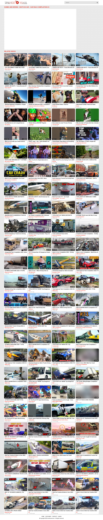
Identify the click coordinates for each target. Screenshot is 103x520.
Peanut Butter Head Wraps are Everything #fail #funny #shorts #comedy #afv (63, 141)
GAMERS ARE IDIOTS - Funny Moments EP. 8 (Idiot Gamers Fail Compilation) (87, 67)
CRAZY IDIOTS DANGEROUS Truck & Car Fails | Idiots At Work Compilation (86, 455)
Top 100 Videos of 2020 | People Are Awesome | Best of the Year (85, 141)
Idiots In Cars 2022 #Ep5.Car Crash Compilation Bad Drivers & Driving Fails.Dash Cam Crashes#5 (85, 363)
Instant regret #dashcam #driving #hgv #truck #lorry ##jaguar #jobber (39, 418)
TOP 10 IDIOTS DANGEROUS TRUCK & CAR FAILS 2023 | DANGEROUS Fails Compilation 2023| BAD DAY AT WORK (16, 474)
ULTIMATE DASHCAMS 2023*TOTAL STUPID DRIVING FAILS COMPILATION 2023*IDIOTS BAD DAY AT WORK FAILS (15, 400)
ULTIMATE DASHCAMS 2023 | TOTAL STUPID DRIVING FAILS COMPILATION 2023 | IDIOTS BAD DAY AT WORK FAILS (86, 289)
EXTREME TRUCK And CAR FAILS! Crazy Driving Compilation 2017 (86, 215)
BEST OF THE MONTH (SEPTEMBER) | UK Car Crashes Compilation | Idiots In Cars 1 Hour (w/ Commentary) (16, 437)
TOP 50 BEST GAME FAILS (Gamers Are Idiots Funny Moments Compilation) (39, 67)
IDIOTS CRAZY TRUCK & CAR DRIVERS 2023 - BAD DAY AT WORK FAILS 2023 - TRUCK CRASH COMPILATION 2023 (39, 455)
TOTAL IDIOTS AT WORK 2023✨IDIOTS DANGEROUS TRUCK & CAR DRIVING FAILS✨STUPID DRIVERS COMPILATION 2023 (86, 178)
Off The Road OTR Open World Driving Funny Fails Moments (15, 418)
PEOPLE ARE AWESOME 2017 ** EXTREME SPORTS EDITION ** (16, 160)
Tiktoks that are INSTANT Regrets (37, 123)
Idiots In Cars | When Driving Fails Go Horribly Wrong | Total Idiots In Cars (62, 308)
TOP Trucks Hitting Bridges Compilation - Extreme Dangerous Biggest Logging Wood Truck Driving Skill (87, 381)
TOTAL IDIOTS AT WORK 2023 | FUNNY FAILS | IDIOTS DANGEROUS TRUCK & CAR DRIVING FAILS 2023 (87, 197)
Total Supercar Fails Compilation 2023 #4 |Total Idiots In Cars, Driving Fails (15, 363)
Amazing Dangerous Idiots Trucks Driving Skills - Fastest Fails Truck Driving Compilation (39, 363)
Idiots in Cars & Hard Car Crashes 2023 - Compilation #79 (87, 492)
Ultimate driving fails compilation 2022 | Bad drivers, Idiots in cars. (15, 289)
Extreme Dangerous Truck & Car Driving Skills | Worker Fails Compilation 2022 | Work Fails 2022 (15, 234)
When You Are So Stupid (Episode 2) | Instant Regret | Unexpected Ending (38, 160)
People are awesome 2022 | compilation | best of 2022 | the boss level (39, 104)
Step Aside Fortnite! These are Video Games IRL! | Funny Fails (85, 104)
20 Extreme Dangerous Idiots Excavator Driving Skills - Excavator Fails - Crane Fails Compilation (62, 271)
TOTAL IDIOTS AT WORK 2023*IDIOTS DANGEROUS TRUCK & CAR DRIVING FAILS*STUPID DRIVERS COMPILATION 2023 (15, 197)
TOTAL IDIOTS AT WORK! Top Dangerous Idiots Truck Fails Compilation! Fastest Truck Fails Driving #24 (63, 381)
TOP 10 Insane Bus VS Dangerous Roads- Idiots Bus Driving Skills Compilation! (39, 252)
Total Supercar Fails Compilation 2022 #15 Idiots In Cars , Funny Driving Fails (63, 363)
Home (43, 516)
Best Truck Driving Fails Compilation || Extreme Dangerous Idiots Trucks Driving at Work (87, 344)
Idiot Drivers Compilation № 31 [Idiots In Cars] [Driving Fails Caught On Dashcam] (87, 326)
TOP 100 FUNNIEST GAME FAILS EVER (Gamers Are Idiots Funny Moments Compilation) (14, 67)
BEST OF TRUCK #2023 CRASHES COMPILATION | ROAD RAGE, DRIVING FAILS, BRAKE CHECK (86, 400)
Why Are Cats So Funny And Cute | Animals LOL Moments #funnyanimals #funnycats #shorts (87, 123)
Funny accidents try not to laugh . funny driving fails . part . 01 (62, 400)
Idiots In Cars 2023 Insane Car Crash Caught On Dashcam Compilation (62, 455)
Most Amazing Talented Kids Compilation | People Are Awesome (40, 86)
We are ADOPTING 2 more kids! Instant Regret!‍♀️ (62, 86)
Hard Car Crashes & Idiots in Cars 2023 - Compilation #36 (39, 437)
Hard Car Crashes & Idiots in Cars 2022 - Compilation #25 (39, 511)
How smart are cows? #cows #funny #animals (62, 123)
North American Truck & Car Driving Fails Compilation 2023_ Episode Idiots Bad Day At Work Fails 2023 (63, 178)
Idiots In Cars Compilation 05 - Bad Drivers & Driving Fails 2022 (63, 326)
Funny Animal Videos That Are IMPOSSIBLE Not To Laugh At (60, 104)
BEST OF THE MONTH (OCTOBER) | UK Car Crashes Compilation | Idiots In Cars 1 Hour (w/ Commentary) (40, 474)
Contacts (54, 516)
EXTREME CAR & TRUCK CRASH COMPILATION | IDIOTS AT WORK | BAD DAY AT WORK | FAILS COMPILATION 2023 (15, 511)
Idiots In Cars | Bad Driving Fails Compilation (37, 308)
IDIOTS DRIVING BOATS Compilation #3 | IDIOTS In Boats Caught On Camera (86, 308)
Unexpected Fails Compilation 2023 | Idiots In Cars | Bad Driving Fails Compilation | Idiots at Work (16, 252)
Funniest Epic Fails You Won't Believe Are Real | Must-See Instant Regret (87, 86)
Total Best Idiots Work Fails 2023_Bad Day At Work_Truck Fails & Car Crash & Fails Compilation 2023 (63, 437)
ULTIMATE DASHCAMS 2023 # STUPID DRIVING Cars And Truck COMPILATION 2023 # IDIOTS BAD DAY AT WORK (15, 271)
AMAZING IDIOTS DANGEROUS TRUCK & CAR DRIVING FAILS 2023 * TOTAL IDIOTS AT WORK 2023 (15, 215)
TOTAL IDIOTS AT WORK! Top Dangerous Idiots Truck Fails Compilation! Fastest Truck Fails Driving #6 (39, 381)
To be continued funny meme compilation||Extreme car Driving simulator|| (61, 234)
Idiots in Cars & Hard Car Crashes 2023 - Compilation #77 (63, 511)
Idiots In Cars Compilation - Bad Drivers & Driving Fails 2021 (87, 252)
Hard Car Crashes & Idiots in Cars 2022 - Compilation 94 (15, 455)
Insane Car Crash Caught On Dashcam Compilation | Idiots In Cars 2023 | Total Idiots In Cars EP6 (86, 437)
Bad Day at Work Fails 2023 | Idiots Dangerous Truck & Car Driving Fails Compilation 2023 (38, 178)
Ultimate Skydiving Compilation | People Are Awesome (15, 104)
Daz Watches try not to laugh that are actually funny (14, 123)
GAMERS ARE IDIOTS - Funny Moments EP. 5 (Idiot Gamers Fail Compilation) (16, 86)
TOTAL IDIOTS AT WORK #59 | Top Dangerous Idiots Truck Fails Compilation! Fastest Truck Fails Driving (63, 344)
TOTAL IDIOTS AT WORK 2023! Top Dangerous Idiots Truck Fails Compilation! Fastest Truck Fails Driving (40, 326)
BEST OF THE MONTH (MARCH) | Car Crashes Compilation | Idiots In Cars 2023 (15, 492)
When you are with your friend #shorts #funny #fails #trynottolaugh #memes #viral (15, 141)
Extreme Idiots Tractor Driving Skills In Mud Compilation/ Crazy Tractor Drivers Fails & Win (15, 326)
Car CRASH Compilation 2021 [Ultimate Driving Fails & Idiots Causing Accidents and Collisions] (39, 215)
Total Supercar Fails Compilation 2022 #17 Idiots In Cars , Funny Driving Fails (87, 271)
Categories (48, 516)
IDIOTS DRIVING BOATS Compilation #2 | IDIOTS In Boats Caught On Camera (39, 344)
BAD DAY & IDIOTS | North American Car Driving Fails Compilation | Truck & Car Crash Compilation (39, 197)
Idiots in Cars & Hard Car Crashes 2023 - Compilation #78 (87, 511)
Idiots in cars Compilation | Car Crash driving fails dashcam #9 (14, 178)
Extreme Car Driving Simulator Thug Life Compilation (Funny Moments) (39, 234)
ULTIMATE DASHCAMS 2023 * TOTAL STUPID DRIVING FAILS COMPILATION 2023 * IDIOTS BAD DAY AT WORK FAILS (15, 344)
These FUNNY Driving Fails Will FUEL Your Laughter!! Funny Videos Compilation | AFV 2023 (63, 418)
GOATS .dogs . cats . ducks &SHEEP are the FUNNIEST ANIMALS (39, 141)
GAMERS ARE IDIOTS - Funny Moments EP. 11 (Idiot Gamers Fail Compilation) (63, 67)
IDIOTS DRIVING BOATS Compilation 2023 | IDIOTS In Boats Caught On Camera (16, 381)
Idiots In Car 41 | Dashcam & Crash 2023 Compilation (86, 418)
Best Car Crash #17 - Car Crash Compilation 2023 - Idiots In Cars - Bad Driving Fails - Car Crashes (62, 197)
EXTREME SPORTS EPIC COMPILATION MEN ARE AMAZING (86, 160)
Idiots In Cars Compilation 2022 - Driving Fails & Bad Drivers (63, 252)
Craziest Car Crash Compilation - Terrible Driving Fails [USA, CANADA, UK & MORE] (87, 234)
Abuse (60, 516)
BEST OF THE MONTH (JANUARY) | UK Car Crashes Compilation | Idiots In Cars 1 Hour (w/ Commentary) (87, 474)
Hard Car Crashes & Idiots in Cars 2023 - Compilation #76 (63, 492)
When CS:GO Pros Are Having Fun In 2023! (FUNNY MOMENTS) (63, 160)
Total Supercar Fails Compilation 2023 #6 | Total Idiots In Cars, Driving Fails (63, 289)
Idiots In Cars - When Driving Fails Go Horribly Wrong (38, 271)
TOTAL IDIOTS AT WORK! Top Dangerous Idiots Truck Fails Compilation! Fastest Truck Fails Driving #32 (39, 289)
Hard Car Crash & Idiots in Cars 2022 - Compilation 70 (39, 492)
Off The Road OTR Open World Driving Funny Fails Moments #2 (39, 400)
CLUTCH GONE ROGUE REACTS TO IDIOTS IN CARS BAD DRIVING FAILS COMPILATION (16, 308)
